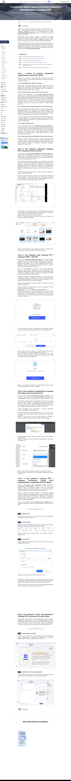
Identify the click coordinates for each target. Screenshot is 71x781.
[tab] (4, 45)
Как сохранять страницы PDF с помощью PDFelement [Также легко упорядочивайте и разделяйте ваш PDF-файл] (37, 65)
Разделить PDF (28, 290)
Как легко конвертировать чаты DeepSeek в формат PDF (4, 64)
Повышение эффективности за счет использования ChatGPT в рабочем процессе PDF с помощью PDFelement (4, 48)
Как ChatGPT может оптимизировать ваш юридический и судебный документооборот (4, 55)
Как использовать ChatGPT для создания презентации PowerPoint (4, 77)
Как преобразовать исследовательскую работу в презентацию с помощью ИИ (5, 80)
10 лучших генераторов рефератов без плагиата (4, 59)
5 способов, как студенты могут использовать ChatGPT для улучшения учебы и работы (4, 51)
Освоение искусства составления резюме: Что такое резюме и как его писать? (4, 56)
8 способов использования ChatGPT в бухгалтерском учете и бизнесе (4, 53)
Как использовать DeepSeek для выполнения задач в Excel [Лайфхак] (4, 70)
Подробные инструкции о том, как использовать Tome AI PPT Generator (4, 78)
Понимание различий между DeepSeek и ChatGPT (4, 72)
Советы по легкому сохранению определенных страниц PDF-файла (35, 56)
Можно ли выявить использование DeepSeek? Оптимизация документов (4, 66)
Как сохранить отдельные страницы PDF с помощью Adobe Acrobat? (36, 58)
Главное (19, 21)
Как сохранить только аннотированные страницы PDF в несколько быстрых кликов (37, 68)
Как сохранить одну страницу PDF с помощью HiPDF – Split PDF (34, 60)
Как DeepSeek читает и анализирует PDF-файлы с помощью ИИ (4, 69)
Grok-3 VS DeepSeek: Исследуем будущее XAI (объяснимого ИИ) (4, 67)
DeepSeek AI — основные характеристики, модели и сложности (4, 74)
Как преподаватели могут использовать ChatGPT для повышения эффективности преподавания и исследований (4, 50)
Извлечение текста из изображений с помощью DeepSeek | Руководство (4, 63)
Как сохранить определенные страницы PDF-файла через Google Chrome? (37, 62)
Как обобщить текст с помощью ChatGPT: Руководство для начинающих (4, 58)
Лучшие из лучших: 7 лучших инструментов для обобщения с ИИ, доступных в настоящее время (4, 61)
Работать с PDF (26, 21)
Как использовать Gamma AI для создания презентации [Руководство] (4, 75)
